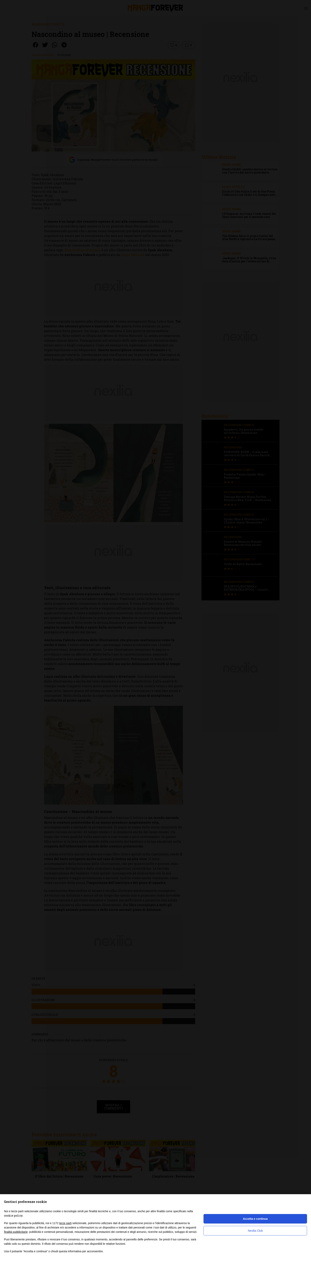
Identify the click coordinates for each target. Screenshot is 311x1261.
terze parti (65, 1223)
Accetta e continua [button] (255, 1218)
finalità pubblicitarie (16, 1231)
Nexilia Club (255, 1230)
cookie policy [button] (13, 1215)
